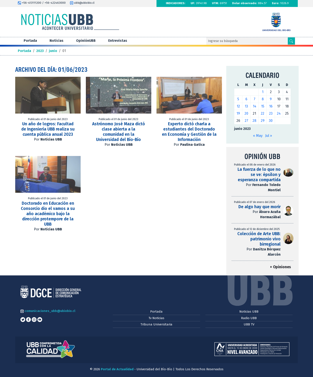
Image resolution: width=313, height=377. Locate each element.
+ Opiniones (280, 267)
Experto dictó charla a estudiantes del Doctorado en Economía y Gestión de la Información (189, 131)
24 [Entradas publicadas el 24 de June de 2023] (279, 113)
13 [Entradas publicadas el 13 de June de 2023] (246, 106)
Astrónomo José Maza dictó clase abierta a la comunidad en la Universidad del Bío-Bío (118, 131)
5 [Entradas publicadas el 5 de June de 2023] (238, 99)
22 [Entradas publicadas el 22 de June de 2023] (262, 113)
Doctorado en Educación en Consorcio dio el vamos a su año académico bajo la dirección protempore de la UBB (48, 214)
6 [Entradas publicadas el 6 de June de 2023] (246, 99)
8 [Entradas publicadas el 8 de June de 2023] (263, 99)
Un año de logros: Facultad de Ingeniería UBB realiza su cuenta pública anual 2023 (48, 129)
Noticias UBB (248, 311)
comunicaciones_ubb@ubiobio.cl (47, 311)
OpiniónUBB (86, 41)
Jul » (268, 136)
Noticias (56, 41)
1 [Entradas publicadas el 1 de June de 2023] (262, 92)
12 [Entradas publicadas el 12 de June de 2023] (238, 106)
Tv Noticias (156, 318)
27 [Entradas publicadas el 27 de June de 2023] (246, 121)
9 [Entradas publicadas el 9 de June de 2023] (271, 99)
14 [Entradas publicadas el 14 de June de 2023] (254, 106)
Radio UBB (249, 318)
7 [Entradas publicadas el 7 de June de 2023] (254, 99)
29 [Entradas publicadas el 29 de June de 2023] (263, 121)
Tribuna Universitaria (156, 324)
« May (258, 136)
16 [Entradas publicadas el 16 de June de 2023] (271, 106)
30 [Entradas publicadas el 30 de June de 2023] (271, 121)
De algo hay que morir (259, 206)
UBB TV (249, 324)
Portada (30, 41)
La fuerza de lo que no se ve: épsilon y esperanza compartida (259, 174)
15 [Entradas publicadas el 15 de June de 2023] (262, 106)
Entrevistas (117, 41)
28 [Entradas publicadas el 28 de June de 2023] (254, 121)
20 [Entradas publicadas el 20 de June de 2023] (246, 113)
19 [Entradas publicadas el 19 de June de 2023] (238, 113)
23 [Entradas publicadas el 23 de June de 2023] (271, 113)
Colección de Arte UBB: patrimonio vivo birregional (259, 239)
